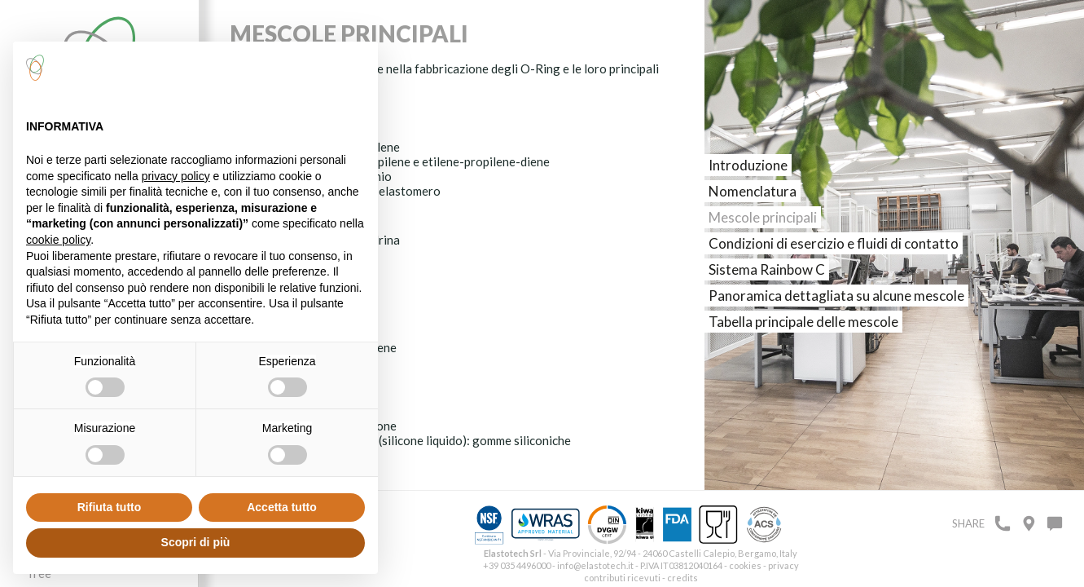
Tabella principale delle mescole (803, 321)
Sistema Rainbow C (767, 269)
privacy (783, 565)
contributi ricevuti (622, 577)
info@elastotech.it (595, 565)
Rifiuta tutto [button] (109, 507)
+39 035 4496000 (517, 565)
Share (968, 523)
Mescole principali (763, 217)
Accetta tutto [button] (282, 507)
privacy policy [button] (176, 176)
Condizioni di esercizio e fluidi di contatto (834, 243)
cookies (745, 565)
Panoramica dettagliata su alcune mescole (836, 295)
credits (682, 577)
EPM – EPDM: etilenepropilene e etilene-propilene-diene (395, 161)
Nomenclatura (753, 191)
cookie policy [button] (58, 239)
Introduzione (748, 165)
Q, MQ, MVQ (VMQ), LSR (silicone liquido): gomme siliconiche (406, 440)
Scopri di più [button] (195, 542)
